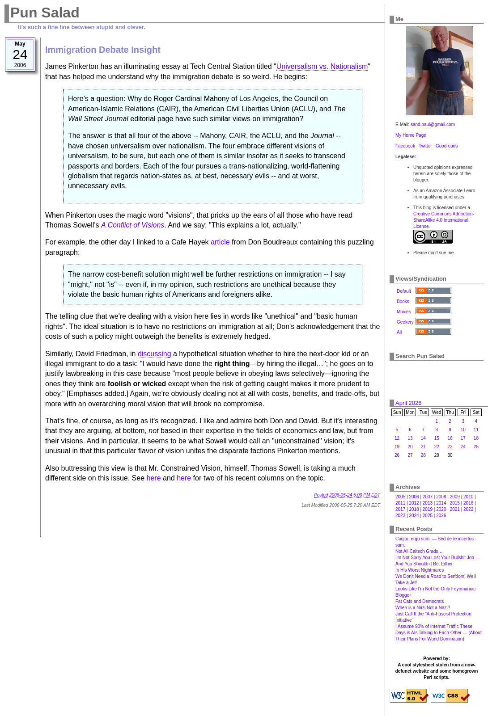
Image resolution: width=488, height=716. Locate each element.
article (220, 242)
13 (409, 438)
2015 (455, 503)
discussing (154, 354)
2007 (428, 496)
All (399, 332)
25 (476, 446)
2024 (414, 515)
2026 (441, 515)
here (154, 478)
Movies (404, 311)
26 (397, 455)
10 (463, 429)
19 (397, 446)
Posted (347, 495)
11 (476, 429)
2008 (441, 496)
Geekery (405, 322)
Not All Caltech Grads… (419, 551)
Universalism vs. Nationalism (322, 66)
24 (463, 446)
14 (423, 438)
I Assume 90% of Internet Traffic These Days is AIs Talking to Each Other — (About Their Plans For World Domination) (438, 632)
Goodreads (447, 145)
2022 (468, 509)
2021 (455, 509)
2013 (428, 503)
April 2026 (408, 403)
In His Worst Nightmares (419, 570)
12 (397, 438)
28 (423, 455)
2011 (400, 503)
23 (450, 446)
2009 (455, 496)
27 (409, 455)
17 (463, 438)
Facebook (405, 145)
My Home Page (410, 135)
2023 (400, 515)
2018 (414, 509)
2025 (428, 515)
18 (476, 438)
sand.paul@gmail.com (433, 124)
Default (404, 291)
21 (423, 446)
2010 (468, 496)
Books (403, 301)
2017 (400, 509)
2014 (441, 503)
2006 (414, 496)
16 (450, 438)
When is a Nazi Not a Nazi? (422, 607)
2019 (428, 509)
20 (409, 446)
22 (436, 446)
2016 (468, 503)
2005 (400, 496)
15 (436, 438)
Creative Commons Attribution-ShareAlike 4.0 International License (443, 220)
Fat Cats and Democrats (419, 601)
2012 (414, 503)
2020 (441, 509)
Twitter (425, 145)
